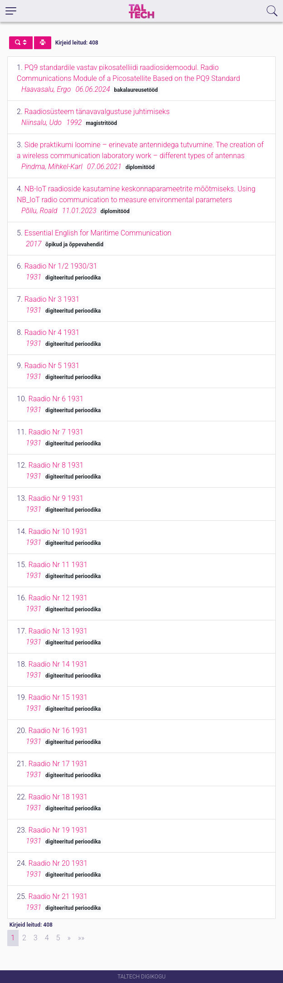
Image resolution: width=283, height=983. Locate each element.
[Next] (68, 938)
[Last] (81, 938)
